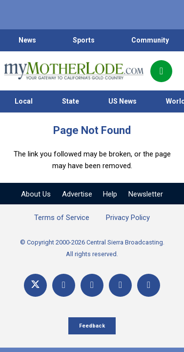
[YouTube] (92, 285)
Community (150, 40)
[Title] (148, 285)
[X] (35, 285)
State (70, 101)
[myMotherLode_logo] (73, 71)
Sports (84, 40)
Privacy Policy (128, 217)
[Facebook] (63, 285)
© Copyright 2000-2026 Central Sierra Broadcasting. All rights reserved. (92, 248)
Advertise (77, 194)
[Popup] (161, 71)
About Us (36, 194)
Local (24, 101)
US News (122, 101)
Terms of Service (61, 217)
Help (110, 194)
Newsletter (145, 194)
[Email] (120, 285)
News (27, 40)
